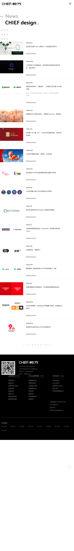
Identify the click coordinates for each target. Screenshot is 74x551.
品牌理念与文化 (13, 386)
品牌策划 (11, 380)
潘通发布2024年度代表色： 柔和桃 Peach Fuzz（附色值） (44, 114)
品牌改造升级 (33, 386)
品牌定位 (11, 383)
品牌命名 (11, 391)
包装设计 (31, 391)
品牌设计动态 (4, 41)
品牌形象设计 (33, 380)
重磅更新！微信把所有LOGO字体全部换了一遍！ (41, 268)
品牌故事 (11, 388)
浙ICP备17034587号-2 (56, 410)
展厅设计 (55, 388)
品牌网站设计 (33, 388)
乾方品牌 (4, 426)
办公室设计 (56, 383)
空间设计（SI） (59, 376)
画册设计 (31, 394)
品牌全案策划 (12, 396)
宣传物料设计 (33, 396)
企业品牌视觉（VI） (36, 376)
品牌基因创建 (12, 399)
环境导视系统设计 (58, 391)
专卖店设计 (56, 380)
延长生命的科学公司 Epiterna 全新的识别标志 (40, 210)
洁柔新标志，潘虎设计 (33, 250)
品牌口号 (11, 394)
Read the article (31, 54)
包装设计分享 (7, 41)
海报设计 (31, 399)
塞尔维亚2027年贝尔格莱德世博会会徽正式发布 (41, 172)
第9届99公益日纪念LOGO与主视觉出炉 (38, 327)
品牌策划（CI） (14, 376)
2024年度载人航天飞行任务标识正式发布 (39, 191)
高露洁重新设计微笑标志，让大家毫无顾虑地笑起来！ (43, 287)
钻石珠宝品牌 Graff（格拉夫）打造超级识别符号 (41, 46)
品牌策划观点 (2, 41)
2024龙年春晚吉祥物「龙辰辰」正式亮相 (39, 154)
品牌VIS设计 (32, 383)
